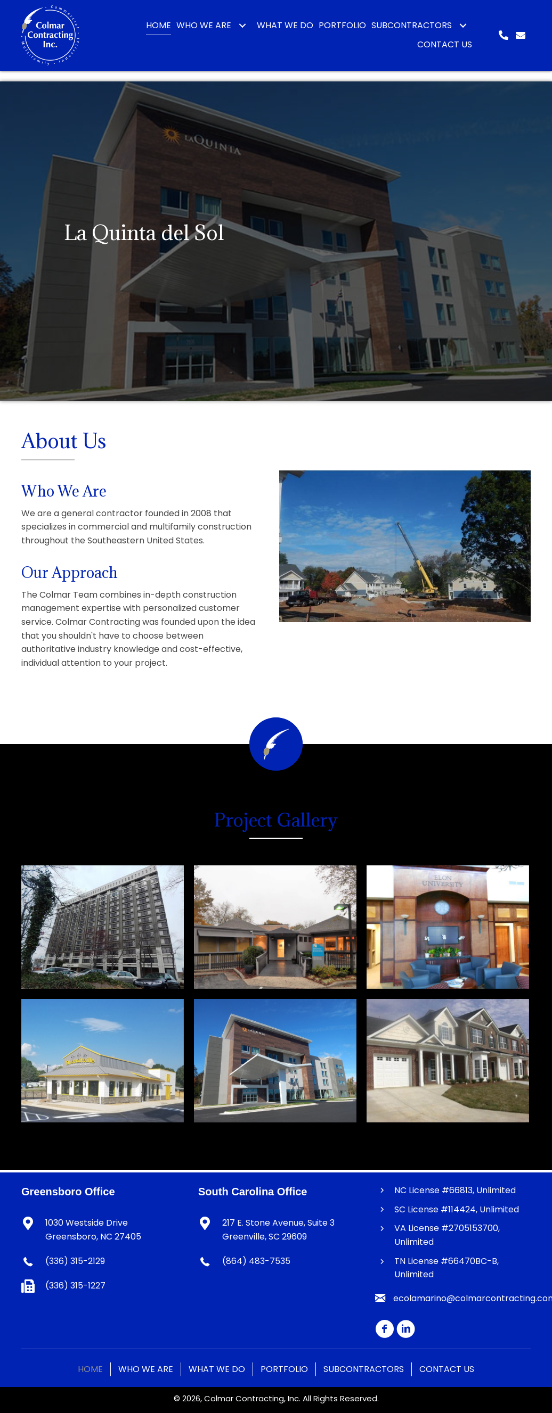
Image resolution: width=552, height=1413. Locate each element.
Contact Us (446, 1369)
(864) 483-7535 (256, 1261)
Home (90, 1369)
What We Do (217, 1369)
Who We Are (145, 1369)
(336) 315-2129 (75, 1261)
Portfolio (284, 1369)
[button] (242, 25)
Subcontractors (363, 1369)
